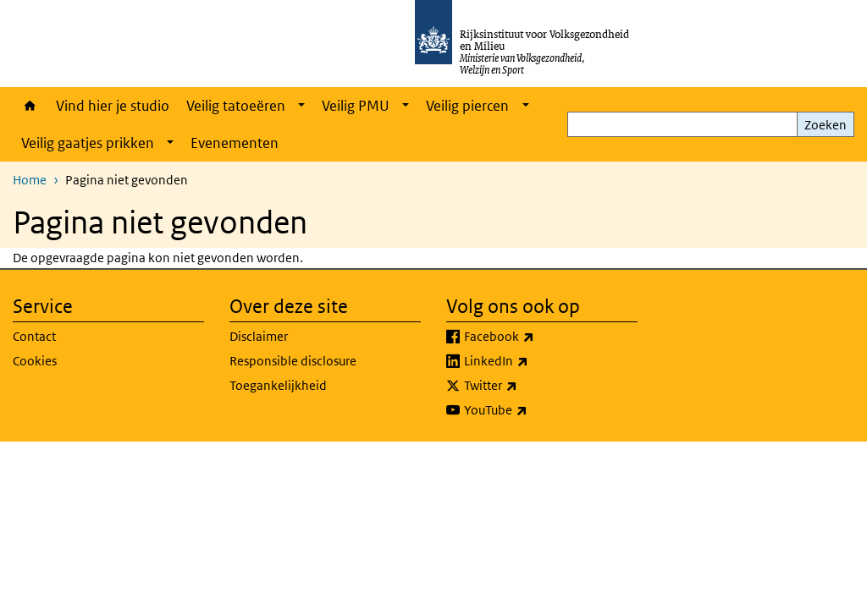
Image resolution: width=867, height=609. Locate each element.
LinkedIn (533, 361)
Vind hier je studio (112, 105)
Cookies (35, 361)
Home (30, 105)
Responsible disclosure (292, 361)
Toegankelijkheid (278, 385)
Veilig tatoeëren (235, 105)
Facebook (536, 336)
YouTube (533, 410)
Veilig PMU (355, 105)
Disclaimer (258, 336)
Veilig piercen (467, 105)
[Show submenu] (301, 105)
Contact (34, 336)
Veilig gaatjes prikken (87, 143)
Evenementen (235, 143)
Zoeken (825, 125)
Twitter (528, 386)
